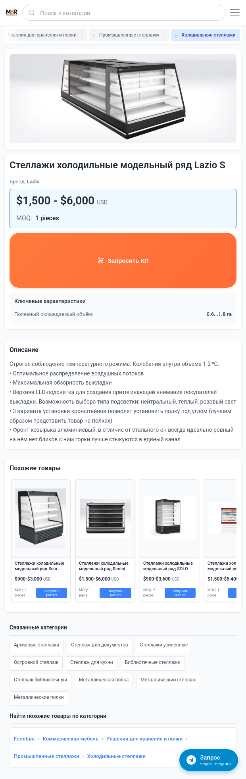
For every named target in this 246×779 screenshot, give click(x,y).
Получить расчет (52, 593)
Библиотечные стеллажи (153, 662)
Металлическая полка (104, 680)
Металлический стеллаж (168, 680)
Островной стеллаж (36, 662)
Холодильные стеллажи (116, 756)
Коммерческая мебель (71, 739)
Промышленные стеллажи (46, 756)
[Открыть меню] (235, 12)
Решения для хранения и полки (144, 739)
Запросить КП (122, 260)
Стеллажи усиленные (164, 645)
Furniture (24, 739)
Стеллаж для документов (99, 645)
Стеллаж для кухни (91, 662)
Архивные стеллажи (36, 645)
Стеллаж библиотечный (40, 680)
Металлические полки (39, 697)
